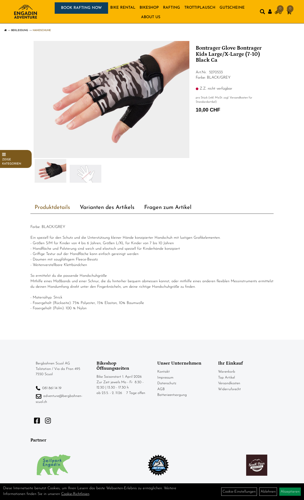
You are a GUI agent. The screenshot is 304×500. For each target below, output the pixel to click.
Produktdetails (52, 207)
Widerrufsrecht (229, 389)
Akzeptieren (290, 492)
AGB (161, 389)
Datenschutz (166, 383)
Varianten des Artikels (107, 207)
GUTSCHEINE (232, 8)
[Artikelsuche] (262, 12)
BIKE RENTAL (122, 8)
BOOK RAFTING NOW (81, 8)
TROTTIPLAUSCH (199, 8)
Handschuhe (42, 30)
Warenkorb (226, 371)
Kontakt (163, 371)
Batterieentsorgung (172, 395)
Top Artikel (226, 377)
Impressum (165, 377)
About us (150, 17)
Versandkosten (229, 383)
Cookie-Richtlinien (75, 494)
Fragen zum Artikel (167, 207)
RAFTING (171, 8)
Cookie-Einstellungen (239, 492)
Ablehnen (268, 492)
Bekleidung (19, 30)
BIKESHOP (149, 8)
